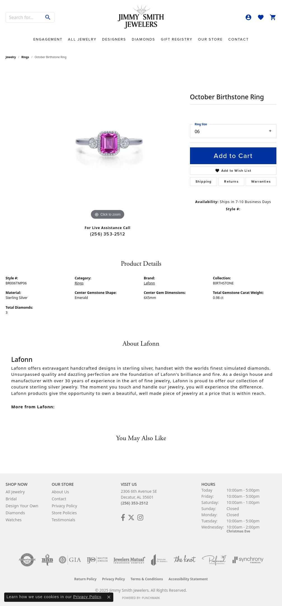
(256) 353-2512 (107, 234)
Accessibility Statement (188, 579)
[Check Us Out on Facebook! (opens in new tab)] (123, 517)
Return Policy (85, 579)
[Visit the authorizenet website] (27, 560)
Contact (238, 39)
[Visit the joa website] (159, 560)
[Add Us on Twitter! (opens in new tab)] (131, 517)
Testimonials (63, 519)
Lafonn (149, 283)
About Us (60, 491)
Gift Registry (176, 39)
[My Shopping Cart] (273, 17)
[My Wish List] (260, 17)
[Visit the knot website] (184, 560)
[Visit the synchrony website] (248, 560)
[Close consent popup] (109, 597)
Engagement (47, 39)
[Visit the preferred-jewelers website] (214, 560)
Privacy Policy (64, 505)
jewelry (11, 57)
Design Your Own (22, 505)
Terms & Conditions (147, 579)
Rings (25, 57)
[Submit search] (48, 17)
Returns (231, 181)
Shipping (204, 181)
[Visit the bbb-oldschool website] (47, 560)
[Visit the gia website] (70, 560)
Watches (14, 519)
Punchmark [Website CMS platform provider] (151, 598)
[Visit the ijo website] (97, 560)
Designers (114, 39)
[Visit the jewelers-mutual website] (129, 560)
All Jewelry (82, 39)
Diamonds (143, 39)
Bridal (11, 498)
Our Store (210, 39)
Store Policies (64, 512)
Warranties (261, 181)
